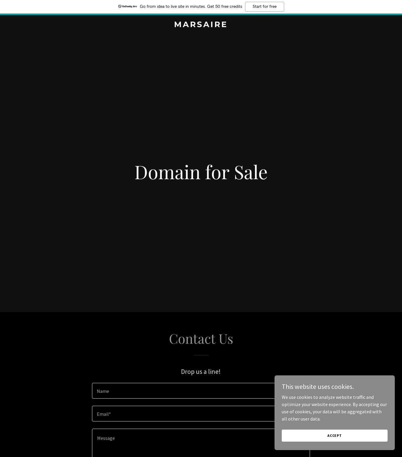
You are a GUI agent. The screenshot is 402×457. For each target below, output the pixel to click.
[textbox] (201, 391)
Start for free (265, 7)
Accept (334, 448)
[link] (201, 25)
